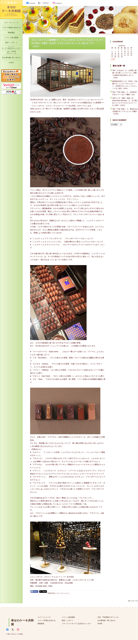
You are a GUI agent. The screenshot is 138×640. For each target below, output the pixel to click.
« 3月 (112, 59)
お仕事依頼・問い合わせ (106, 620)
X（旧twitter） (44, 3)
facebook (30, 3)
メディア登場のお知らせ (11, 28)
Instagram (57, 3)
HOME (11, 63)
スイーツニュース (11, 23)
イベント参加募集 (11, 38)
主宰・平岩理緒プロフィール (11, 53)
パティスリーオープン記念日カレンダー (11, 48)
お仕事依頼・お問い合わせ (11, 58)
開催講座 (11, 33)
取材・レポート (11, 43)
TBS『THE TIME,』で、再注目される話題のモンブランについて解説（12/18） (125, 111)
